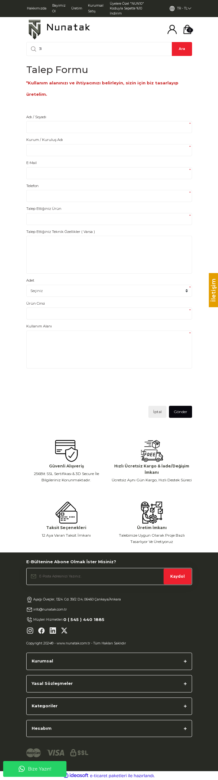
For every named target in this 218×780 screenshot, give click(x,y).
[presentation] (74, 389)
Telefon (32, 186)
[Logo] (59, 29)
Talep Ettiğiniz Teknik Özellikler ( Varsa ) (60, 231)
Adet (30, 280)
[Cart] (187, 29)
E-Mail (31, 163)
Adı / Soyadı (36, 117)
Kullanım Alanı (39, 326)
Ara (182, 49)
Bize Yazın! (35, 768)
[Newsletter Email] (109, 576)
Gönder (180, 411)
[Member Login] (172, 29)
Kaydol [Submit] (177, 576)
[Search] (109, 49)
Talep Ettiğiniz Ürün (43, 208)
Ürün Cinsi (35, 303)
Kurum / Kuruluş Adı (44, 139)
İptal (157, 411)
